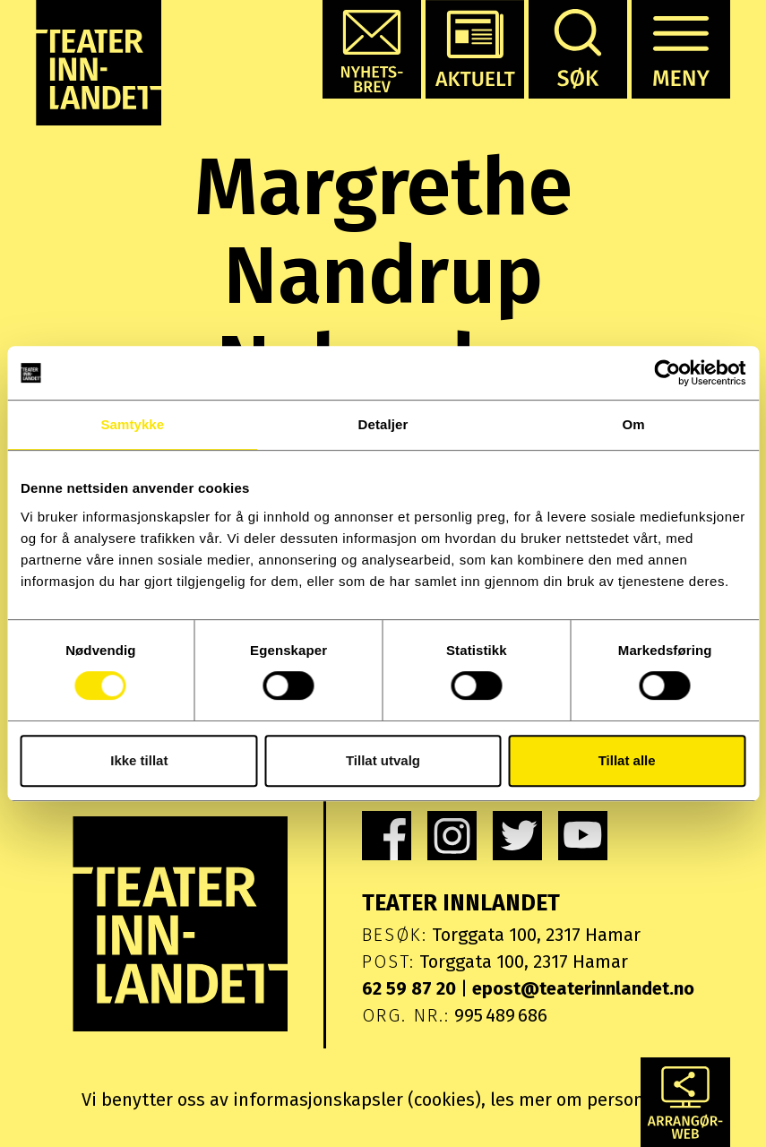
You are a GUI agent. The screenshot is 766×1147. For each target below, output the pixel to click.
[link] (386, 835)
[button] (372, 49)
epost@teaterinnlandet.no (583, 988)
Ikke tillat (139, 760)
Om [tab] (634, 424)
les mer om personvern (585, 1099)
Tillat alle (627, 760)
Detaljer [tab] (383, 424)
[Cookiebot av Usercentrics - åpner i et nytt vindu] (667, 372)
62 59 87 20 (409, 988)
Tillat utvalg (383, 760)
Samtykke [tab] (132, 424)
